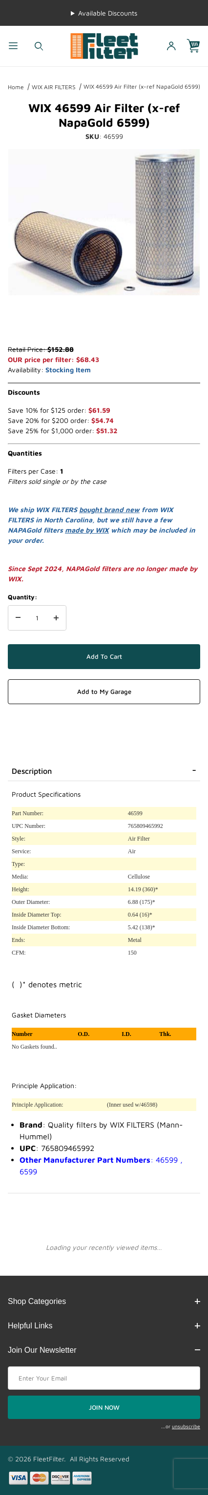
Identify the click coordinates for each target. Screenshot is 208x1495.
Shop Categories (104, 1301)
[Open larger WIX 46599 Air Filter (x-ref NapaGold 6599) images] (104, 222)
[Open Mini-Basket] (197, 46)
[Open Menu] (13, 46)
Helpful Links (104, 1326)
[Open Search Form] (39, 46)
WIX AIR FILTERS (54, 87)
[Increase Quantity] (56, 618)
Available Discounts (107, 13)
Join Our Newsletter (104, 1350)
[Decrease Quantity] (18, 618)
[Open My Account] (171, 46)
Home (16, 87)
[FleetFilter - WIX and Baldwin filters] (104, 45)
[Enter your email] (104, 1378)
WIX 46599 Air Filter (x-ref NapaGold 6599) (141, 86)
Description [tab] (32, 771)
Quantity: (22, 597)
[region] (104, 320)
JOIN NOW (104, 1407)
